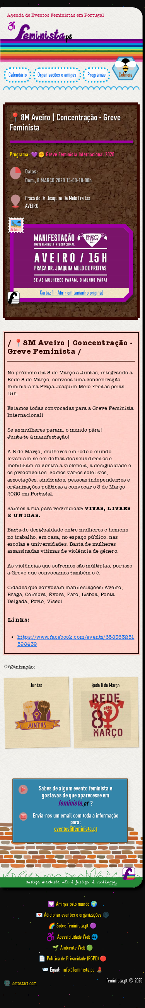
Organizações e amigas (57, 75)
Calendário (18, 75)
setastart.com (20, 983)
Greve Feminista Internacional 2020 (80, 154)
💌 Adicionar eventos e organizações (68, 915)
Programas (96, 75)
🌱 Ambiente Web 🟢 (72, 948)
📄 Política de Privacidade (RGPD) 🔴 (73, 958)
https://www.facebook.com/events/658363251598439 (75, 640)
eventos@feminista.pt (75, 828)
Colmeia (125, 75)
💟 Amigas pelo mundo (68, 904)
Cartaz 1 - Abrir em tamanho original (71, 293)
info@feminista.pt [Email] (78, 970)
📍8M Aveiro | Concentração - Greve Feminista (65, 122)
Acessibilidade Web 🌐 (77, 937)
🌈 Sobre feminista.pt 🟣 (72, 926)
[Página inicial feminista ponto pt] (44, 33)
